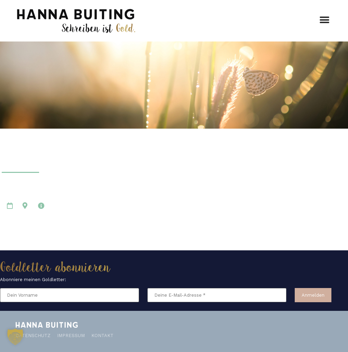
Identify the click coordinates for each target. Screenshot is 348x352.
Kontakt (102, 334)
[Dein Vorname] (69, 295)
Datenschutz (33, 334)
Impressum (71, 334)
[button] (324, 19)
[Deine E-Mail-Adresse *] (216, 295)
